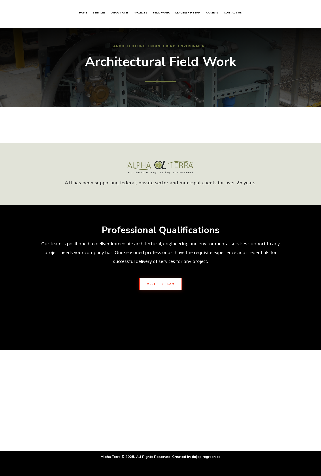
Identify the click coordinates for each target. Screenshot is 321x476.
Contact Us (233, 15)
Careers (212, 15)
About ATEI (119, 15)
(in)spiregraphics (206, 456)
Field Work (161, 15)
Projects (140, 15)
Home (83, 15)
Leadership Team (187, 15)
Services (99, 15)
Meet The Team (160, 284)
